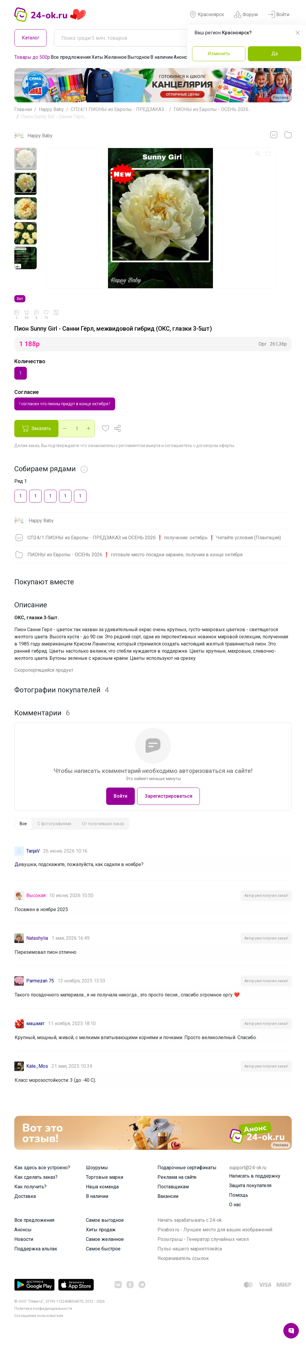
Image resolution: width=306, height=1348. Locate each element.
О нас (235, 1213)
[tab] (23, 832)
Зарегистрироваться (168, 804)
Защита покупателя (250, 1194)
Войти (278, 14)
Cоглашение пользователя (38, 1324)
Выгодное (138, 57)
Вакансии (167, 1204)
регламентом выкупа (139, 454)
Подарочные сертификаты (187, 1176)
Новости (23, 1247)
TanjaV (33, 859)
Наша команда (102, 1195)
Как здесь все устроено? (42, 1176)
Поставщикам (173, 1195)
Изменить (219, 53)
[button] (105, 436)
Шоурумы (97, 1176)
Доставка (25, 1204)
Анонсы (182, 57)
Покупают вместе (44, 590)
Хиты (97, 57)
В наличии (161, 57)
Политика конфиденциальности (43, 1317)
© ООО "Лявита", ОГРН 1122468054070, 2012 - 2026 (59, 1309)
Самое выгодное (105, 1228)
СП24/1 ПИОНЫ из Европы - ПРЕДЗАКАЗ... (119, 109)
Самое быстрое (103, 1257)
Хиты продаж (101, 1238)
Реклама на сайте (177, 1185)
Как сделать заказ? (36, 1185)
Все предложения (71, 57)
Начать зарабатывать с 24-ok (189, 1228)
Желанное (115, 57)
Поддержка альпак (35, 1257)
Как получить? (30, 1195)
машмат (35, 1032)
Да (274, 53)
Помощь (238, 1203)
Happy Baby (51, 109)
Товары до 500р (32, 57)
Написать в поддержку (254, 1184)
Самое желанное (105, 1247)
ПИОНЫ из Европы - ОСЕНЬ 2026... (212, 109)
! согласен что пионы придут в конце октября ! (64, 412)
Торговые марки (104, 1185)
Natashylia (37, 946)
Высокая (36, 904)
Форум (246, 14)
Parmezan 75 (40, 989)
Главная (23, 109)
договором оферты (215, 454)
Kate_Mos (37, 1074)
